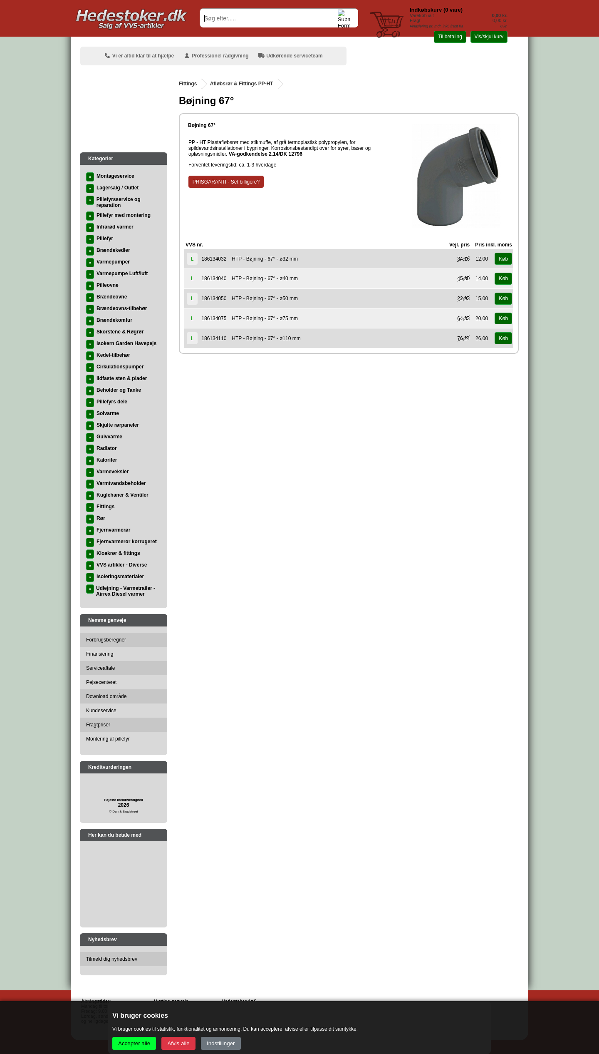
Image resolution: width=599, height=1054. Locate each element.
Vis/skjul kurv (488, 37)
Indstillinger (221, 1043)
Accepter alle (134, 1043)
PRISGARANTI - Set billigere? (226, 182)
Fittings (188, 84)
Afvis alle (178, 1043)
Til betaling (450, 37)
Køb (503, 259)
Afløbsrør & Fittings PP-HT (241, 84)
